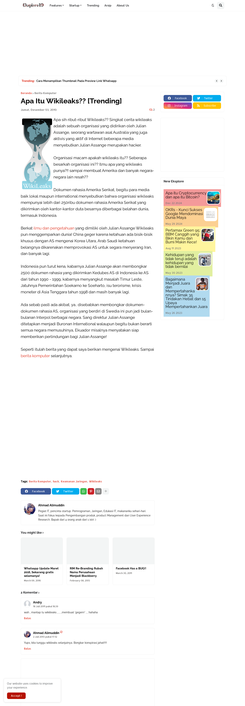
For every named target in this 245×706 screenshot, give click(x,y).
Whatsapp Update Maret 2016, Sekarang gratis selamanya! (41, 572)
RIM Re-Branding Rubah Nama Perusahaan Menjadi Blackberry (86, 572)
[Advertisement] (122, 43)
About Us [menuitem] (123, 5)
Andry (37, 602)
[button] (213, 5)
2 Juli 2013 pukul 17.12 (45, 636)
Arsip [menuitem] (107, 5)
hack (56, 481)
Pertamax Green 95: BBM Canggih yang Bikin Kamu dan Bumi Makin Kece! (182, 236)
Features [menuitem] (56, 5)
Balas (27, 618)
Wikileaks (95, 481)
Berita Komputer (45, 93)
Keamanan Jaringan (74, 481)
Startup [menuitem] (74, 5)
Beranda (26, 93)
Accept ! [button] (16, 695)
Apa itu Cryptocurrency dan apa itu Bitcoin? (185, 195)
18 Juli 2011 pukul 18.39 (45, 606)
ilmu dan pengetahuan (53, 228)
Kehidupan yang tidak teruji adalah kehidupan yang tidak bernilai (181, 260)
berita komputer (35, 355)
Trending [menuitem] (93, 5)
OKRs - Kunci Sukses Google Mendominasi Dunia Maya (184, 213)
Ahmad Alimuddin (51, 505)
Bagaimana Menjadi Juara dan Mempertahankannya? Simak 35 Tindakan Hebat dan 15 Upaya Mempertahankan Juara (186, 293)
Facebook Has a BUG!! (131, 568)
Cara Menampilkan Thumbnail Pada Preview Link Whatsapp (76, 81)
